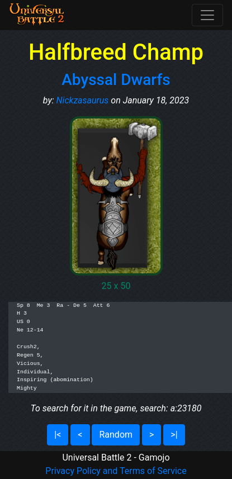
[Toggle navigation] (207, 15)
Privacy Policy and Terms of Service (115, 471)
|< (57, 434)
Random (115, 434)
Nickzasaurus (82, 100)
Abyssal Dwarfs (115, 79)
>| (174, 434)
